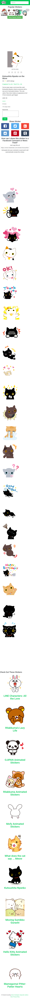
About (12, 995)
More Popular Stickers (15, 17)
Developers (16, 995)
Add (5, 119)
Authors (26, 995)
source (4, 101)
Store (11, 996)
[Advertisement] (15, 35)
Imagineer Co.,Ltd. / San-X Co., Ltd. (12, 84)
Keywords (22, 995)
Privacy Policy (16, 996)
